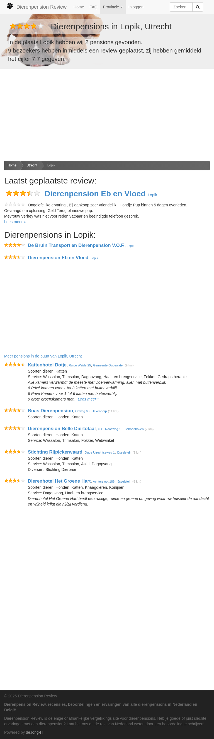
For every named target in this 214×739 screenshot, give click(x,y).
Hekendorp (99, 411)
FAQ (93, 7)
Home (79, 7)
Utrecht (31, 165)
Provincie (113, 7)
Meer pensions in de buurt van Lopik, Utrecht (43, 356)
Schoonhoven (134, 429)
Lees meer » (15, 222)
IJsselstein (124, 452)
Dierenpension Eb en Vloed (95, 193)
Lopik (51, 165)
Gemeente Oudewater (108, 365)
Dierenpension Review (37, 6)
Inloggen (136, 7)
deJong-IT (34, 732)
